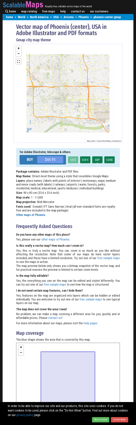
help (63, 11)
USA (56, 17)
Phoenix (83, 17)
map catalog (29, 11)
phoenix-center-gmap (107, 17)
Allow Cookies (100, 419)
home (10, 11)
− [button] (18, 53)
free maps (48, 11)
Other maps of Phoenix (30, 215)
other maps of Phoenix (55, 239)
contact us (78, 11)
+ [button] (18, 48)
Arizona (69, 17)
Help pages (91, 323)
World (21, 17)
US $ (73, 160)
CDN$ (109, 160)
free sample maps (108, 258)
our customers (99, 11)
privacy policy (25, 415)
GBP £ (97, 160)
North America (39, 17)
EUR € (85, 160)
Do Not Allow (119, 419)
